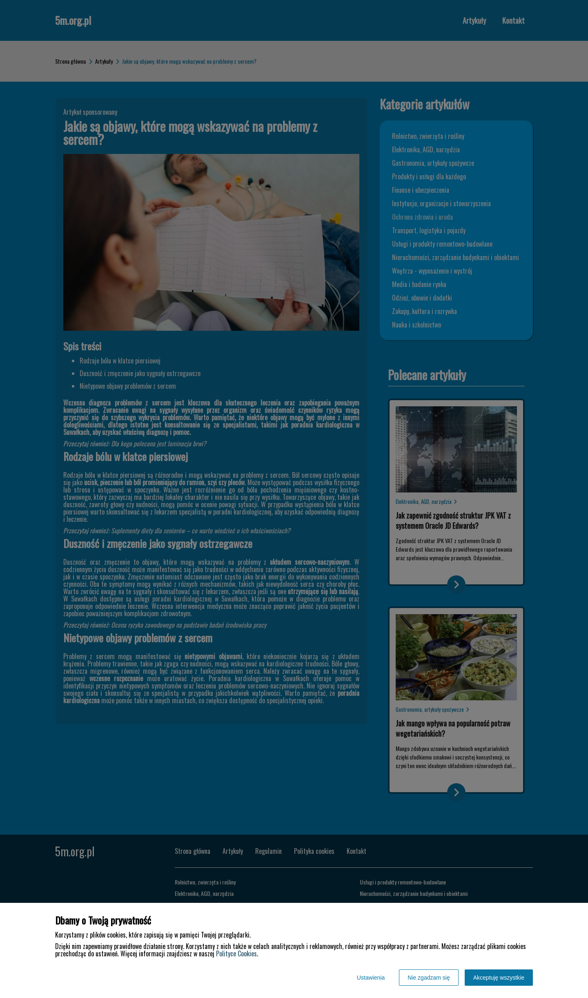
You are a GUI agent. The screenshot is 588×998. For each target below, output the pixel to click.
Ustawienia (371, 977)
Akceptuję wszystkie (498, 977)
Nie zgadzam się (429, 977)
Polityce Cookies (236, 953)
